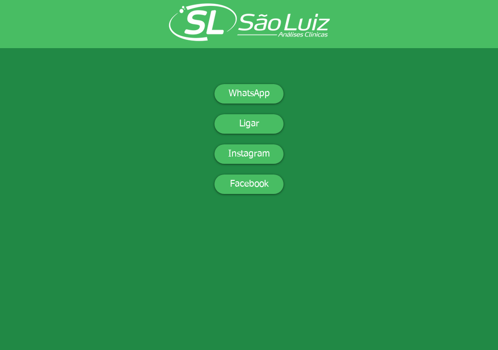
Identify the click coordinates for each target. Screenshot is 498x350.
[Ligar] (249, 124)
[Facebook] (249, 184)
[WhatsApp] (249, 94)
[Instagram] (249, 154)
